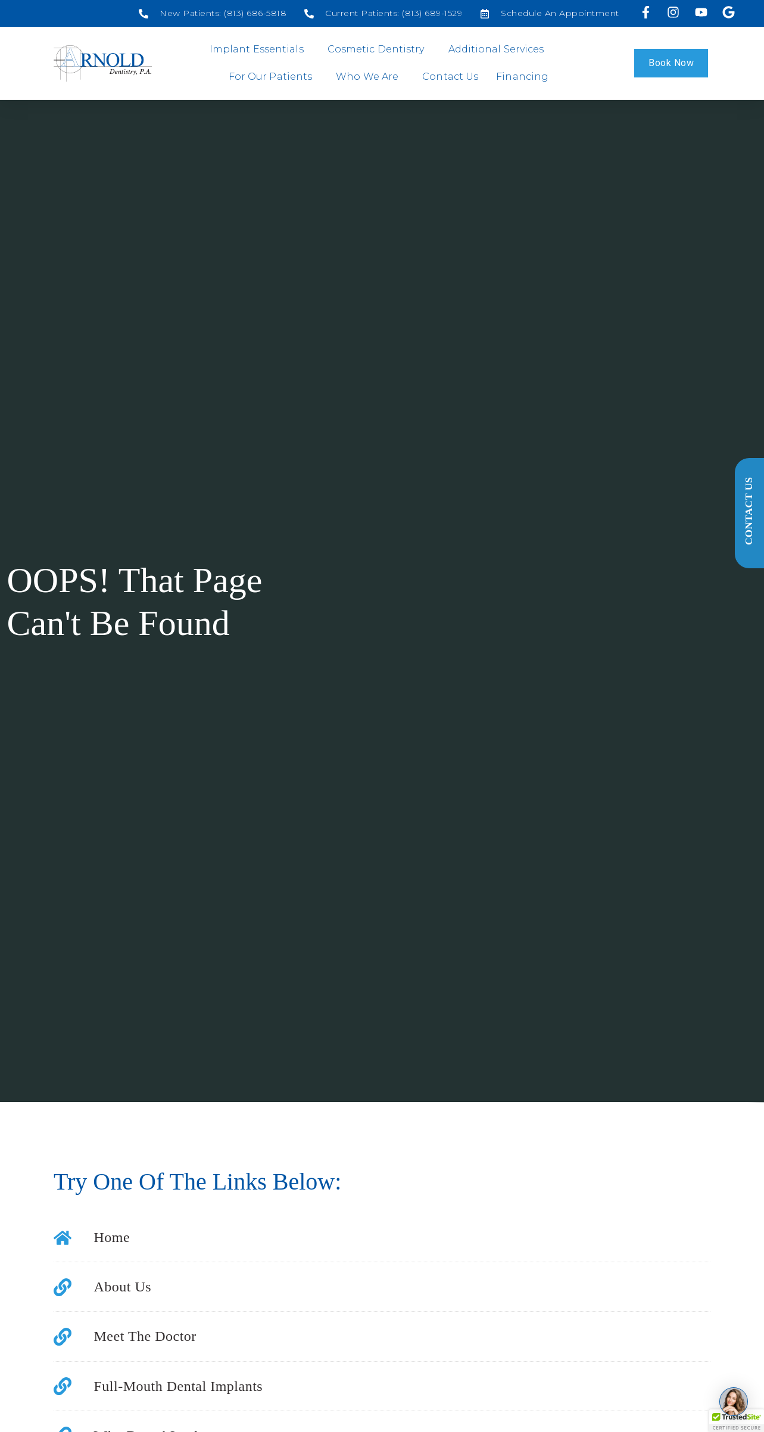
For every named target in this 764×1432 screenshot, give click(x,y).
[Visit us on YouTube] (702, 12)
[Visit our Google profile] (730, 12)
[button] (736, 1420)
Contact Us (450, 76)
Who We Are (370, 77)
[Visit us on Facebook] (647, 12)
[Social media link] (212, 13)
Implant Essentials (260, 49)
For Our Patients (274, 77)
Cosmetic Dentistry (379, 49)
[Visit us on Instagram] (675, 12)
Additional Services (499, 49)
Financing (522, 76)
